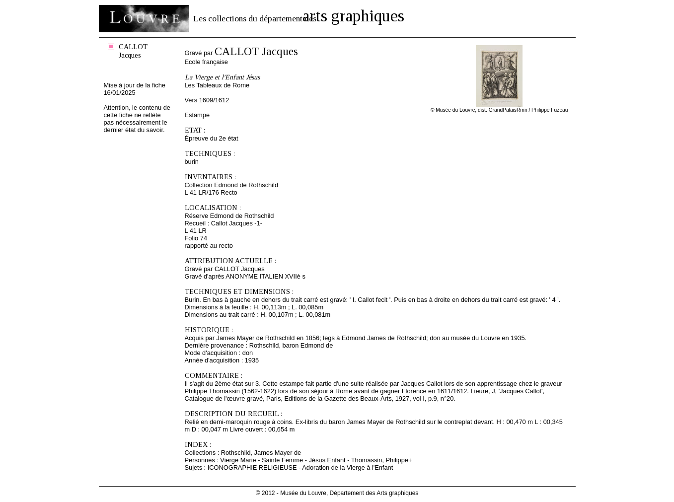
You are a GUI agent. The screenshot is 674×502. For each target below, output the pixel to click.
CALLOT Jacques (133, 51)
